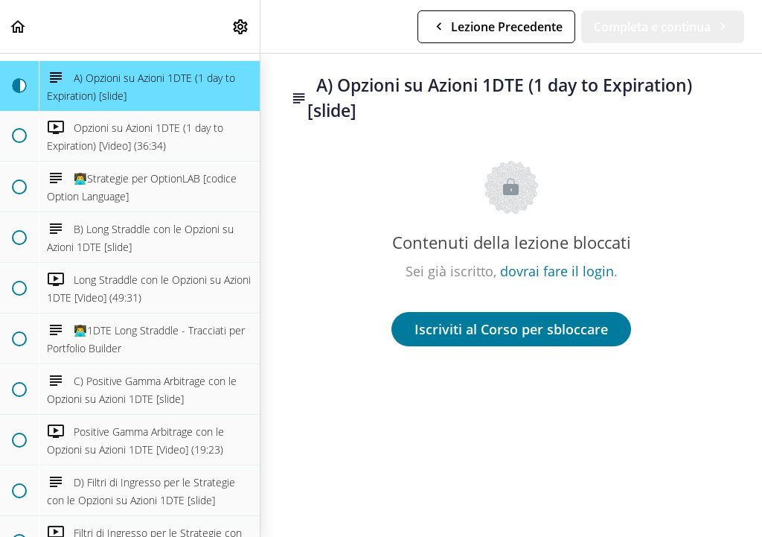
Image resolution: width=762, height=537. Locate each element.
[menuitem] (241, 26)
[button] (18, 26)
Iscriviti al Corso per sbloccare (511, 329)
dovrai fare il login (557, 271)
